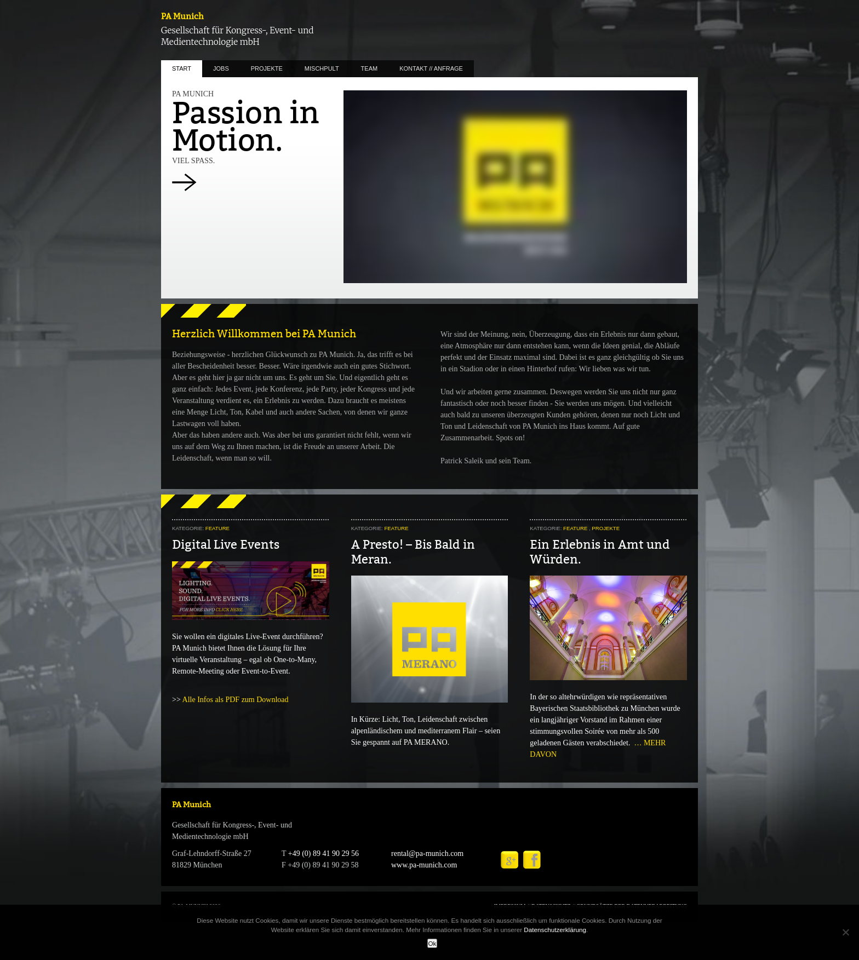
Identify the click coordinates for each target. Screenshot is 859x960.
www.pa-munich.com (424, 865)
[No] (845, 932)
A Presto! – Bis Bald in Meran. (413, 551)
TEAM (369, 68)
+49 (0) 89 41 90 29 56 (323, 853)
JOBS (221, 68)
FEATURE (217, 528)
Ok (432, 943)
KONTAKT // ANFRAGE (431, 68)
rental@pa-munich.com (427, 853)
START (181, 68)
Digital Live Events (225, 544)
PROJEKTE (267, 68)
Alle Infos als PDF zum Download (235, 699)
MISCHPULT (322, 68)
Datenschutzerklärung (555, 929)
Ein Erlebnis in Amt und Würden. (600, 551)
